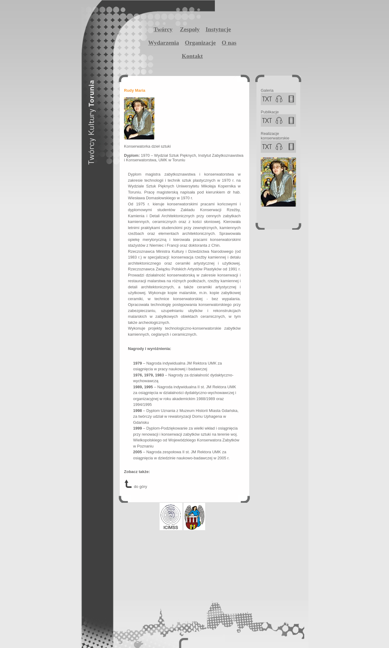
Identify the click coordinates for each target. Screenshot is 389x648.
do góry (135, 486)
